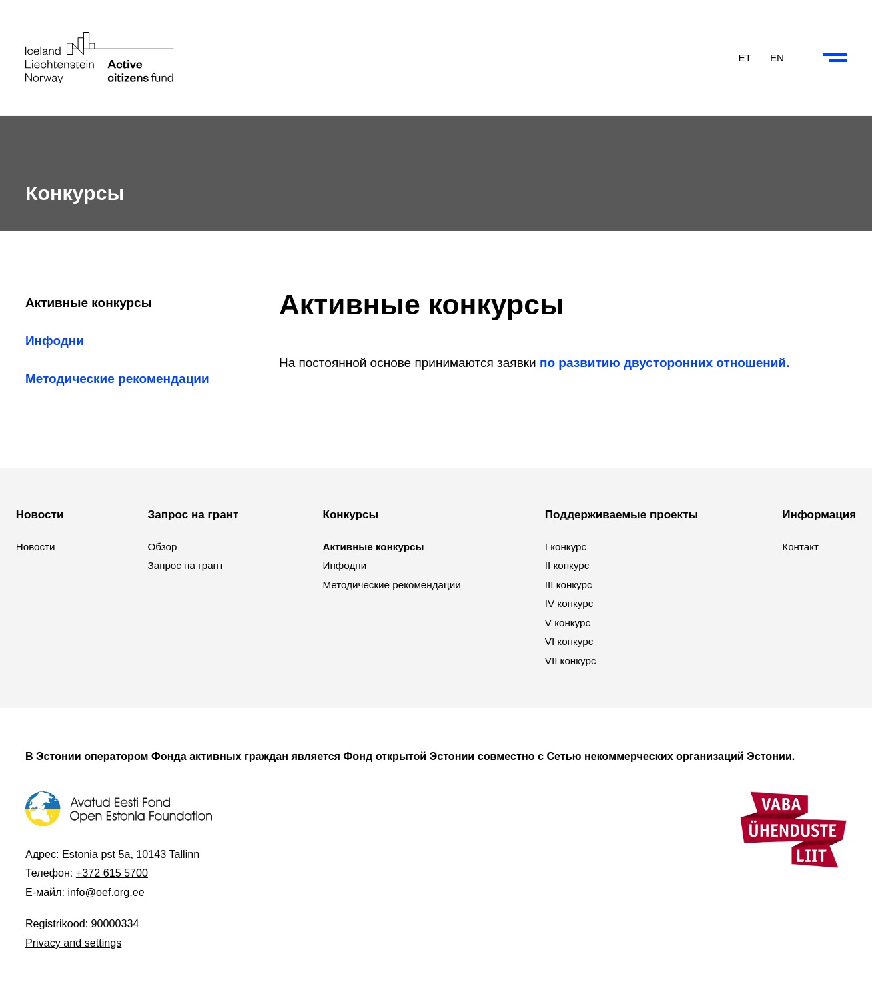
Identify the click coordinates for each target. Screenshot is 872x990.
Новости (35, 546)
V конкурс (567, 622)
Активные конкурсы (88, 303)
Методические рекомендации (117, 379)
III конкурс (568, 584)
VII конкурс (570, 660)
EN (777, 57)
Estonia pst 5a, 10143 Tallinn (130, 854)
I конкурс (565, 546)
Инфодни (54, 341)
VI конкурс (569, 641)
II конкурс (567, 565)
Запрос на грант (186, 565)
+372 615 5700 (112, 873)
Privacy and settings (73, 943)
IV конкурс (569, 603)
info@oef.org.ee (106, 892)
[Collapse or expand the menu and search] (835, 58)
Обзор (162, 546)
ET (745, 57)
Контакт (800, 546)
